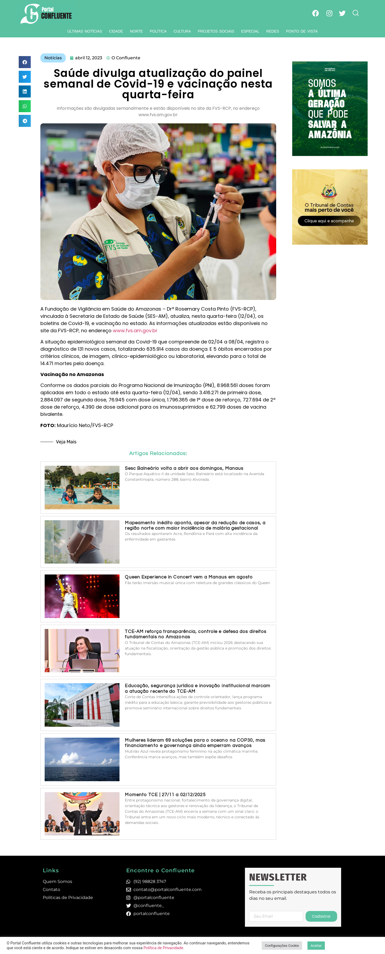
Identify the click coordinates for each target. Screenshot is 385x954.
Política (158, 31)
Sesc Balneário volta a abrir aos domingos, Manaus (184, 468)
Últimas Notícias (84, 31)
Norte (136, 31)
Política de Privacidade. (164, 947)
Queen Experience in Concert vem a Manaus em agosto (189, 577)
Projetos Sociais (216, 31)
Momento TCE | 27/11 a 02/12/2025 (165, 794)
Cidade (116, 31)
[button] (25, 62)
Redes (272, 31)
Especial (250, 31)
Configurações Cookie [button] (282, 946)
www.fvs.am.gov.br (135, 330)
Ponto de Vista (302, 31)
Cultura (182, 31)
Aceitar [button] (316, 946)
